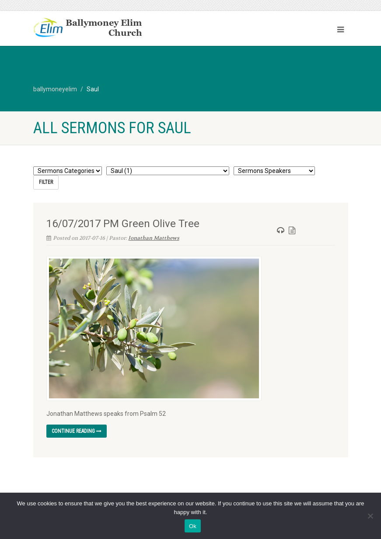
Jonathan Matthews (153, 237)
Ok (192, 526)
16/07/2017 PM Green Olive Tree (122, 223)
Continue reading (76, 431)
